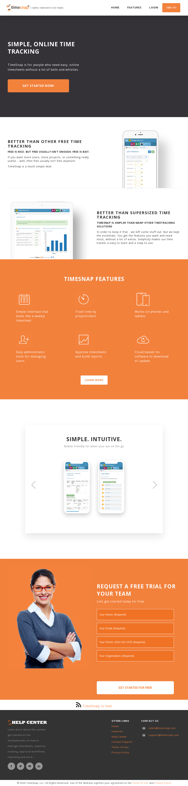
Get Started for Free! (135, 688)
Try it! (171, 8)
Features (134, 7)
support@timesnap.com (164, 735)
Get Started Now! (38, 86)
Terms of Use (120, 747)
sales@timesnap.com (162, 728)
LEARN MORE (94, 380)
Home (115, 7)
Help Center (119, 736)
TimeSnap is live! (97, 706)
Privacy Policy (120, 752)
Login (153, 7)
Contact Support (122, 741)
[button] (33, 485)
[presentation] (125, 671)
